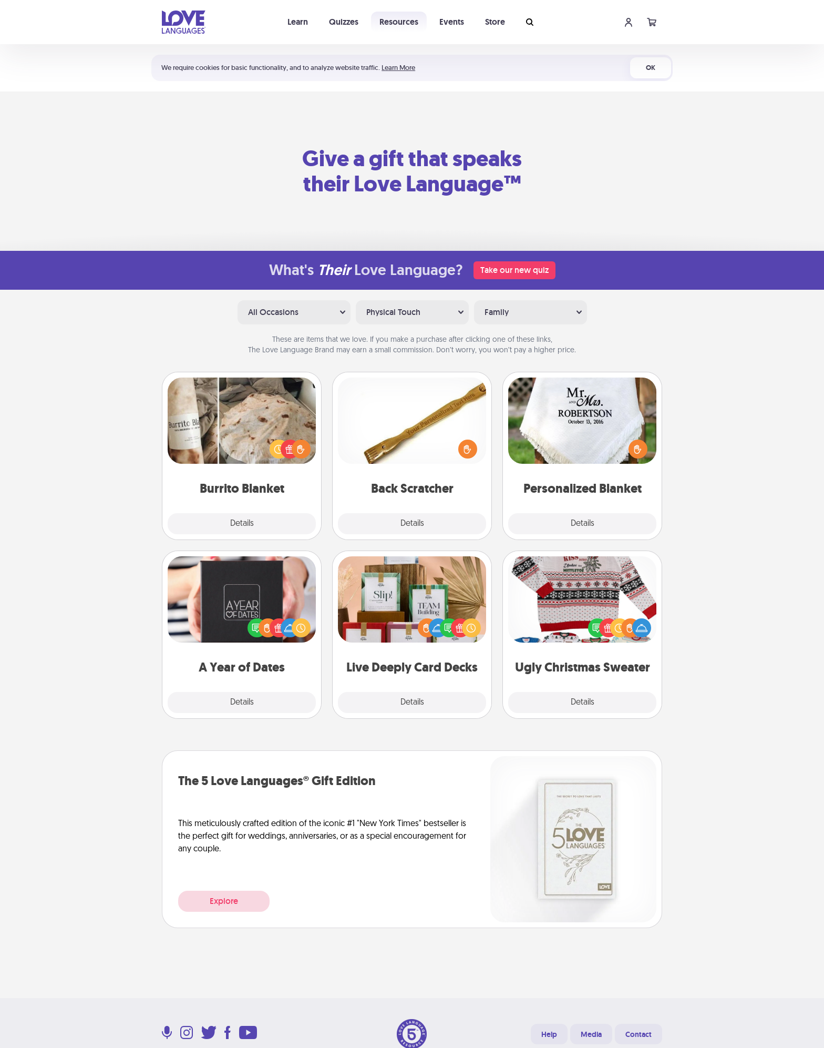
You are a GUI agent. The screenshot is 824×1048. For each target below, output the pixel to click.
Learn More (398, 67)
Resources (398, 21)
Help (549, 1034)
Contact (638, 1034)
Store (495, 21)
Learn (297, 21)
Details (242, 524)
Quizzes (343, 21)
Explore (224, 901)
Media (591, 1034)
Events (451, 21)
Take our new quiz (514, 270)
